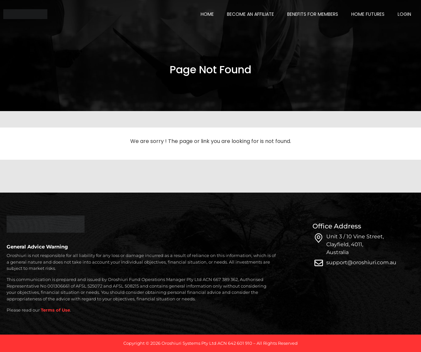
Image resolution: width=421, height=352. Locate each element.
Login (404, 14)
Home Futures (367, 14)
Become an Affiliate (250, 14)
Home (207, 14)
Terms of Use (55, 310)
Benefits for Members (312, 14)
